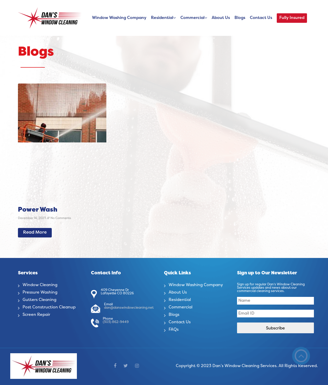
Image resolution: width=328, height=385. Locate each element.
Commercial (192, 18)
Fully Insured (291, 18)
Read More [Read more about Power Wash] (35, 233)
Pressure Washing (40, 292)
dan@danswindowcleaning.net (128, 307)
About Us (221, 18)
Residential (162, 18)
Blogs (239, 18)
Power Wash (37, 210)
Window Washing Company (119, 18)
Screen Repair (36, 315)
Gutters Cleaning (39, 300)
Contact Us (261, 18)
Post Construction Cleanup (49, 307)
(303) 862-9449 (116, 322)
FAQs (174, 330)
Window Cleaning (40, 285)
